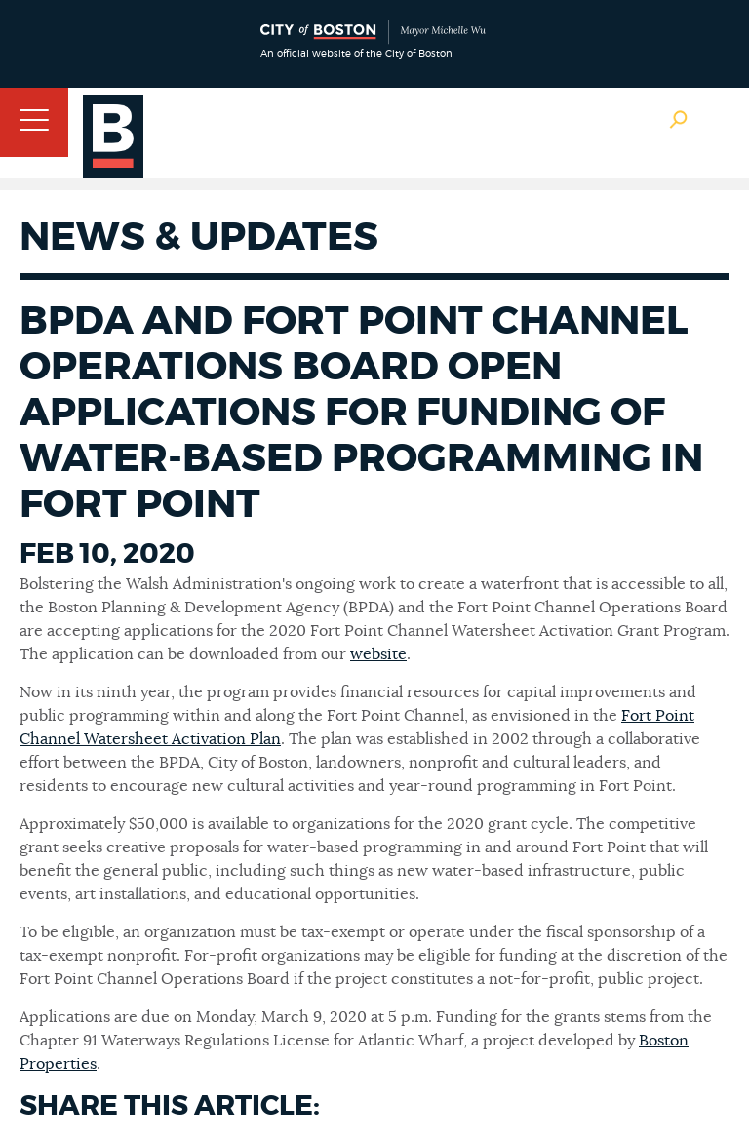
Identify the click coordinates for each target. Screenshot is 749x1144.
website (378, 654)
